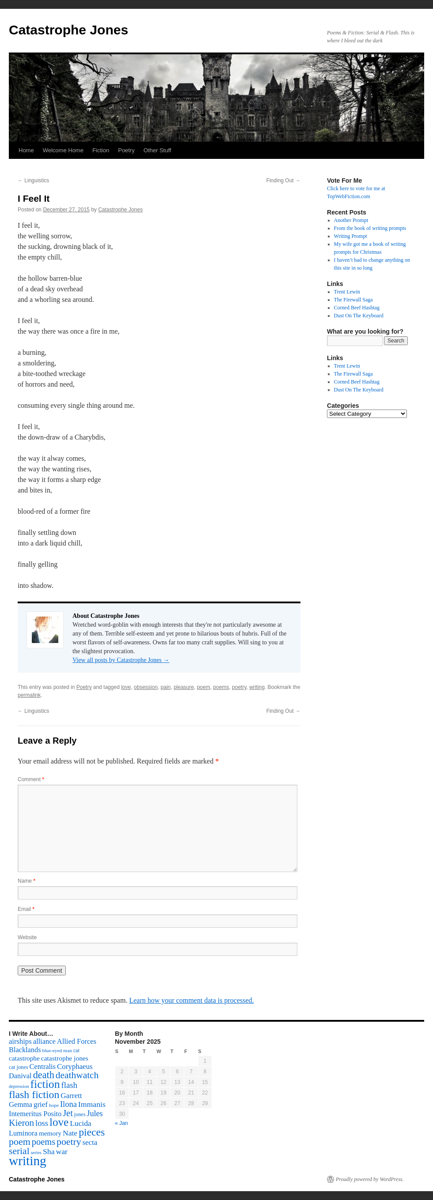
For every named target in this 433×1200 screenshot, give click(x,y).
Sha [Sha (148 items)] (49, 1151)
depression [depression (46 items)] (19, 1086)
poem (203, 687)
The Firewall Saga (353, 300)
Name (26, 881)
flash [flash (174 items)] (69, 1085)
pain (166, 687)
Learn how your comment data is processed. (191, 1000)
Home (26, 150)
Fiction (100, 150)
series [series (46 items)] (36, 1152)
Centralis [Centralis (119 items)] (43, 1066)
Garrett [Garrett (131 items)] (71, 1095)
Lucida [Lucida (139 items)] (80, 1123)
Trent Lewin (347, 292)
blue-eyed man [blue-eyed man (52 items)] (57, 1050)
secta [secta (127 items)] (90, 1142)
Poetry (126, 150)
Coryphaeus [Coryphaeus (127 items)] (75, 1066)
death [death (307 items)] (43, 1074)
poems (221, 687)
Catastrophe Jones (68, 30)
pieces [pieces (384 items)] (92, 1132)
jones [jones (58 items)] (80, 1114)
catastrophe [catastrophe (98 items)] (24, 1058)
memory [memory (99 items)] (50, 1133)
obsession (146, 687)
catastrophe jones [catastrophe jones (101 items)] (64, 1058)
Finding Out (283, 180)
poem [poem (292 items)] (19, 1141)
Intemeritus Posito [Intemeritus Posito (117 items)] (35, 1114)
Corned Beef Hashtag (357, 308)
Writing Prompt (350, 236)
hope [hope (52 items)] (54, 1105)
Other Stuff (157, 150)
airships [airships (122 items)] (20, 1041)
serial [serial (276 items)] (19, 1151)
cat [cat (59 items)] (76, 1050)
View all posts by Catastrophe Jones (120, 660)
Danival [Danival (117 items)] (20, 1076)
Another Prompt (351, 220)
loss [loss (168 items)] (41, 1123)
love (126, 687)
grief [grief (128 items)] (41, 1104)
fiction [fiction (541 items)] (45, 1084)
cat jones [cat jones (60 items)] (18, 1067)
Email (26, 909)
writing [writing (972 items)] (27, 1161)
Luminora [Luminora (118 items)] (23, 1133)
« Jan (121, 1123)
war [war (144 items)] (62, 1151)
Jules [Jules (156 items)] (95, 1113)
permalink (29, 695)
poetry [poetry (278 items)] (69, 1141)
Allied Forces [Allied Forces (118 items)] (76, 1041)
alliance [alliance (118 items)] (44, 1041)
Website (27, 937)
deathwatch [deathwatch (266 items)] (77, 1075)
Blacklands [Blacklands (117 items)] (25, 1050)
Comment (31, 779)
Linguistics (33, 180)
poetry (239, 687)
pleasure (184, 687)
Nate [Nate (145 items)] (70, 1133)
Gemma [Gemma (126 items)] (20, 1104)
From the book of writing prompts (370, 228)
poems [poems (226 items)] (43, 1142)
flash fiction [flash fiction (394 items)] (34, 1094)
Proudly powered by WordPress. (370, 1179)
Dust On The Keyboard (359, 315)
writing (257, 687)
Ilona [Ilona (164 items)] (68, 1104)
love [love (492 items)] (58, 1122)
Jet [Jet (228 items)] (68, 1113)
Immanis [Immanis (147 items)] (92, 1104)
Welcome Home (63, 150)
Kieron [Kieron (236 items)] (21, 1123)
